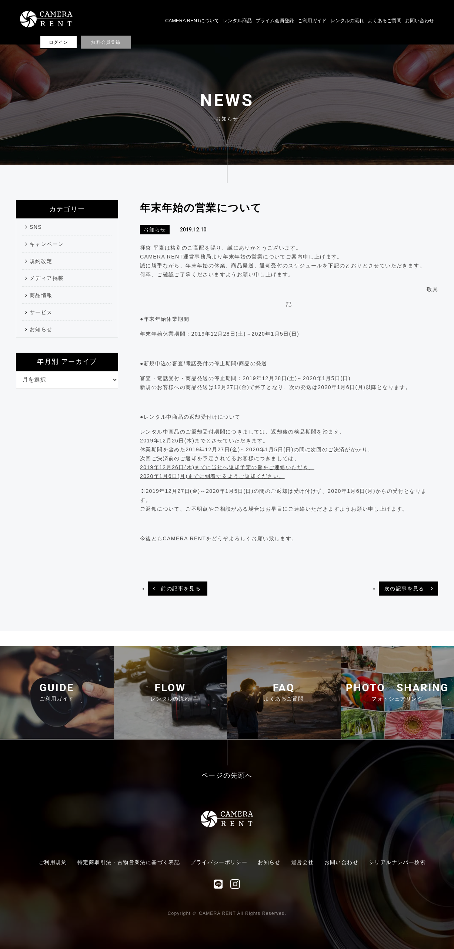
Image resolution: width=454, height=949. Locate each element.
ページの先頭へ (227, 775)
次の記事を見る (404, 589)
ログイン (59, 42)
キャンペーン (47, 244)
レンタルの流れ (347, 20)
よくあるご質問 (384, 20)
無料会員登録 (105, 42)
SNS (36, 227)
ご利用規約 (53, 862)
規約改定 (41, 261)
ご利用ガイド (312, 20)
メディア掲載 (47, 278)
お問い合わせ (419, 20)
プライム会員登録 (275, 20)
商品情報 (41, 295)
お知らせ (41, 329)
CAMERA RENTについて (192, 20)
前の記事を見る (181, 589)
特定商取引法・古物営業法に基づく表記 (128, 862)
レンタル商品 (237, 20)
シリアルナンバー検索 (397, 862)
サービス (41, 312)
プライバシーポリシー (218, 862)
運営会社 (302, 862)
